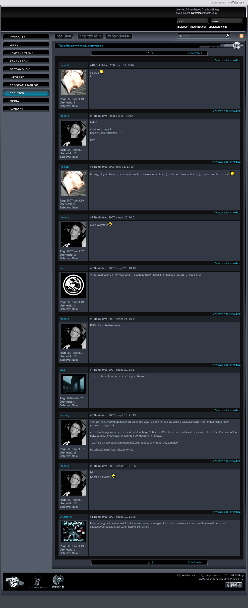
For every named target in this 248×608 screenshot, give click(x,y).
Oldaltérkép (237, 575)
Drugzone (66, 516)
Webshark (237, 2)
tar (61, 268)
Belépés (182, 26)
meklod (64, 65)
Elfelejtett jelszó (218, 26)
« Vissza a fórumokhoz (227, 60)
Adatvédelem (190, 575)
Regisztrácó (198, 26)
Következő (195, 53)
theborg (64, 115)
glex (62, 369)
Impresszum (213, 575)
